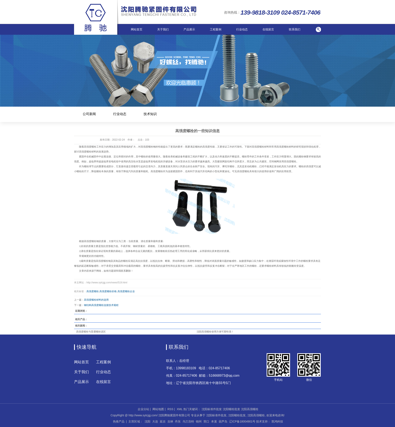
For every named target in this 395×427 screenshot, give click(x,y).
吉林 (170, 421)
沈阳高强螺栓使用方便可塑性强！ (215, 331)
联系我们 (294, 29)
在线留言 (268, 29)
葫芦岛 (223, 421)
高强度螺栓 (92, 291)
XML (179, 409)
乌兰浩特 (188, 421)
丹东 (178, 421)
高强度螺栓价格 (108, 291)
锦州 (199, 421)
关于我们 (163, 29)
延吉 (163, 421)
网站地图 (158, 409)
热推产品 (118, 421)
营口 (206, 421)
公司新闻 (89, 114)
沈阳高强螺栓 (249, 409)
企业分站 (143, 409)
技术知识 (150, 114)
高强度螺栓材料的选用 (96, 299)
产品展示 (189, 29)
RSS (170, 409)
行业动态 (242, 29)
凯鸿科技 (277, 421)
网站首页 (136, 29)
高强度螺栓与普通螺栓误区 (91, 331)
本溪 (214, 421)
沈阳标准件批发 (212, 409)
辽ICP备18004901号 (242, 421)
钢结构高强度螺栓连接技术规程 (101, 305)
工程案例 (215, 29)
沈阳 (147, 421)
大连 (155, 421)
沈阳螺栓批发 (231, 409)
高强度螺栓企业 (126, 291)
